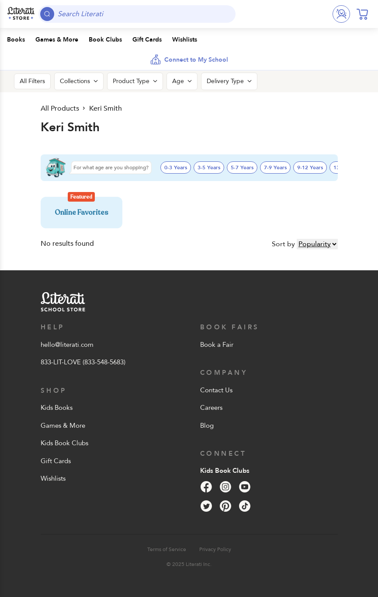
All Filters (32, 81)
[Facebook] (206, 487)
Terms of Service (166, 549)
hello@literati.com (67, 344)
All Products (60, 108)
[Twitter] (206, 506)
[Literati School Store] (21, 14)
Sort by (283, 244)
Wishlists (53, 478)
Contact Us (216, 390)
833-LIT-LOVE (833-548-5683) (83, 362)
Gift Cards (56, 461)
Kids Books (57, 407)
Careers (211, 407)
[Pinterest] (225, 506)
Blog (207, 425)
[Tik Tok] (245, 506)
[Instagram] (225, 487)
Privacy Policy (215, 549)
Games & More (63, 425)
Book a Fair (216, 344)
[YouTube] (245, 487)
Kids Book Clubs (64, 443)
